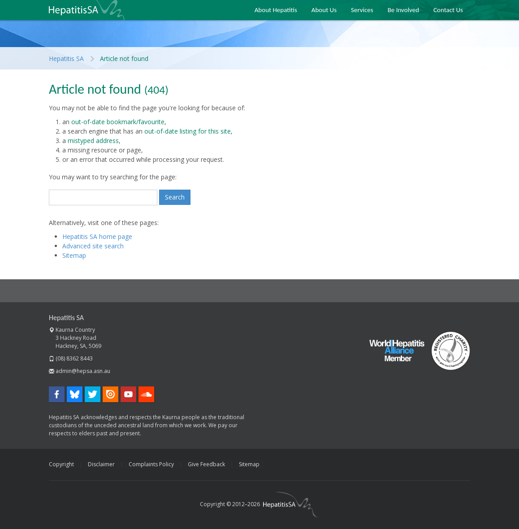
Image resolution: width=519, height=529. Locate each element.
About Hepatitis (276, 10)
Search (175, 197)
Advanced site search (93, 246)
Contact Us (448, 10)
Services (362, 10)
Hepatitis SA (87, 10)
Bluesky (74, 394)
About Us (324, 10)
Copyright (61, 464)
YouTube (128, 394)
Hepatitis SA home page (97, 236)
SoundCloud (146, 394)
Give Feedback (206, 464)
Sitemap (74, 255)
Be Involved (403, 10)
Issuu (110, 394)
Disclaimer (101, 464)
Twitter (92, 394)
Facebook (57, 394)
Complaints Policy (151, 464)
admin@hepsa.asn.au (83, 371)
